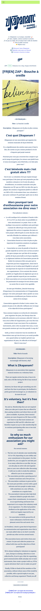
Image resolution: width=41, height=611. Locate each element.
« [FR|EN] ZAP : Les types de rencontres (20, 591)
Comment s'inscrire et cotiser (21, 52)
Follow (9, 65)
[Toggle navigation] (3, 2)
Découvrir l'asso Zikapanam (21, 48)
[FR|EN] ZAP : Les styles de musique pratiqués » (20, 593)
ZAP (6, 65)
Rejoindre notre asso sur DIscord (21, 50)
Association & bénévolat (20, 585)
